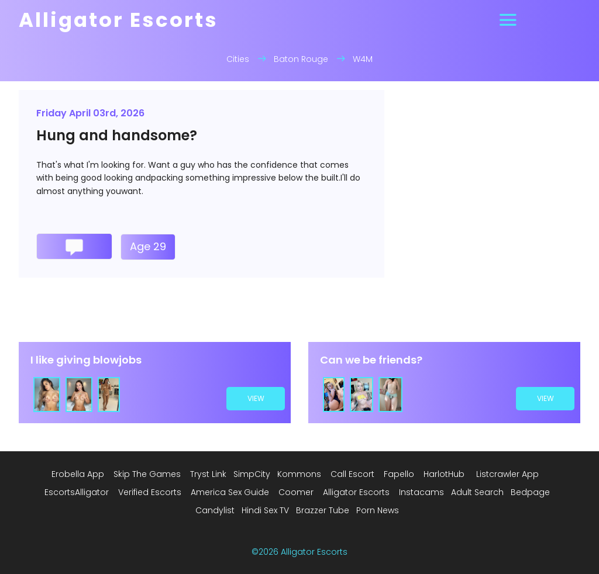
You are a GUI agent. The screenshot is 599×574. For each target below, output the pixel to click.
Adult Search (477, 492)
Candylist (215, 510)
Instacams (421, 492)
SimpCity (251, 474)
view (255, 398)
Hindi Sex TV (265, 510)
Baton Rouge (301, 59)
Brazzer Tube (322, 510)
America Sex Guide (230, 492)
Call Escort (352, 474)
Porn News (377, 510)
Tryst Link (208, 474)
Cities (237, 59)
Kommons (299, 474)
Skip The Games (147, 474)
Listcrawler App (507, 474)
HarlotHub (444, 474)
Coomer (296, 492)
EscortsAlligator (76, 492)
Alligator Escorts (356, 492)
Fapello (399, 474)
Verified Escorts (149, 492)
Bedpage (530, 492)
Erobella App (77, 474)
